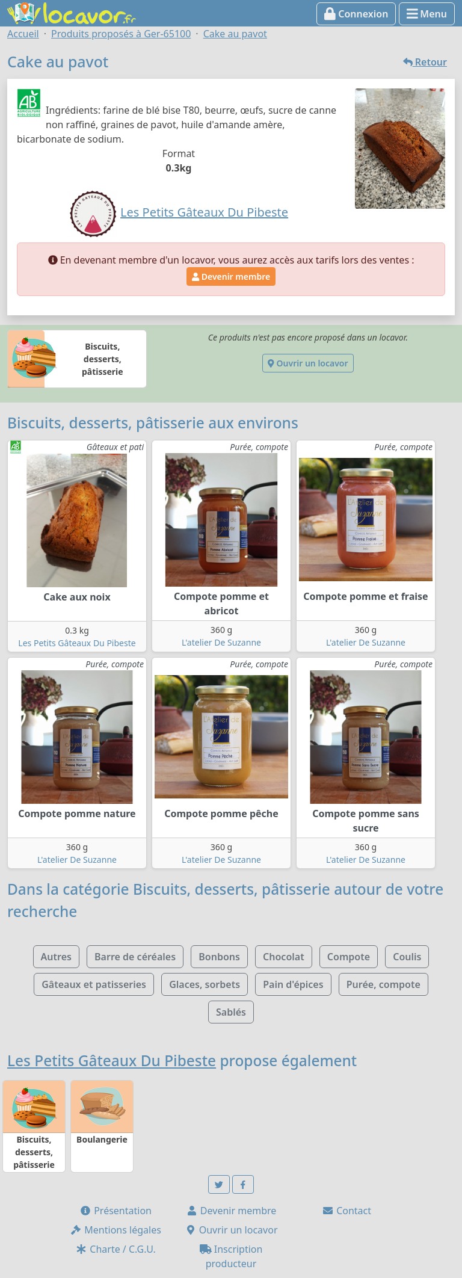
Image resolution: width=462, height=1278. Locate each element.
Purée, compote (383, 984)
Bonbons (219, 956)
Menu (427, 13)
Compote (348, 956)
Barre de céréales (135, 956)
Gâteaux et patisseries (94, 984)
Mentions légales (115, 1229)
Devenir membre (231, 276)
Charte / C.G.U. (115, 1249)
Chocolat (283, 956)
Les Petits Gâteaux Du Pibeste (76, 643)
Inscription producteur (231, 1256)
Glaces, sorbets (204, 984)
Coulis (407, 956)
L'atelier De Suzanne (221, 642)
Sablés (231, 1012)
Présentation (115, 1210)
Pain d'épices (293, 984)
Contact (346, 1210)
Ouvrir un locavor (308, 363)
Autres (56, 956)
